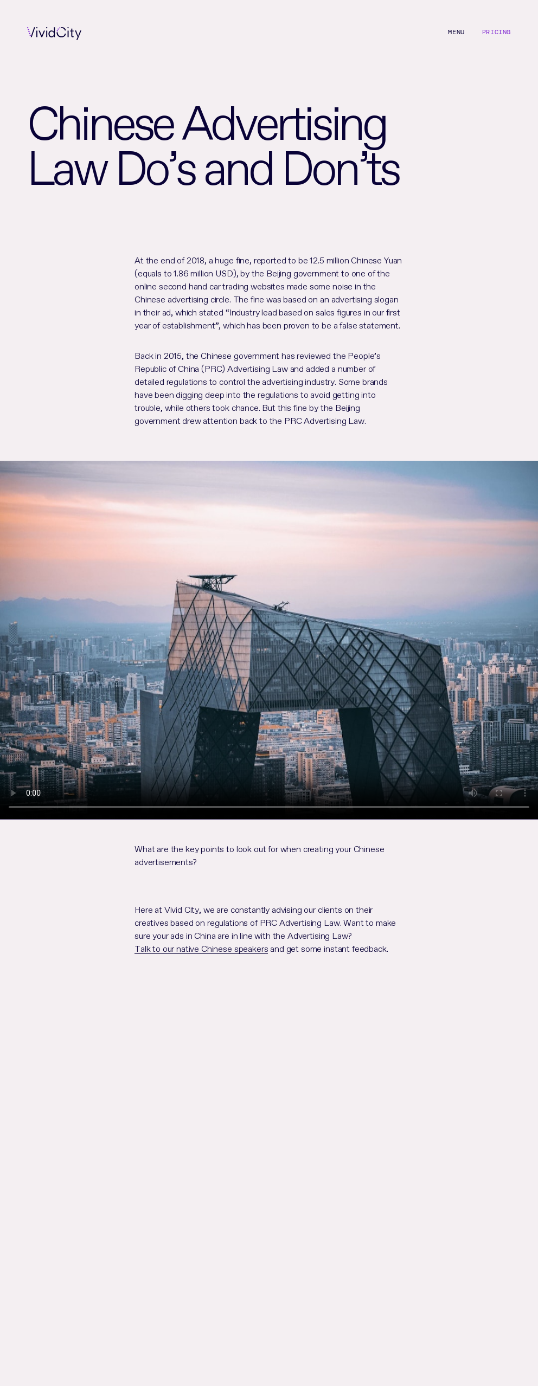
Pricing (496, 32)
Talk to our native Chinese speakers (201, 947)
